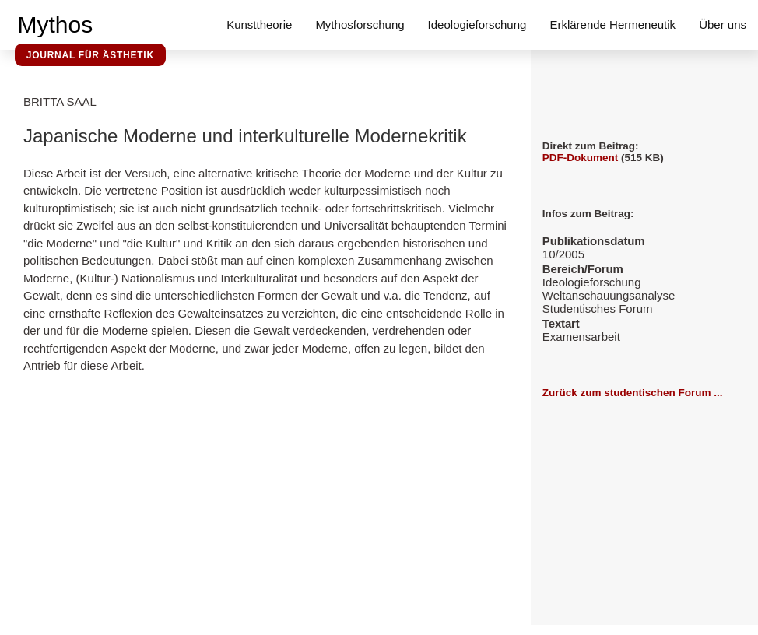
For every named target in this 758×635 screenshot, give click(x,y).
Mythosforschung (359, 24)
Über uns (722, 24)
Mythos (55, 24)
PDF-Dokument (580, 157)
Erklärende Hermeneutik (612, 24)
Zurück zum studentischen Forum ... (632, 392)
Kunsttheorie (259, 24)
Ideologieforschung (477, 24)
